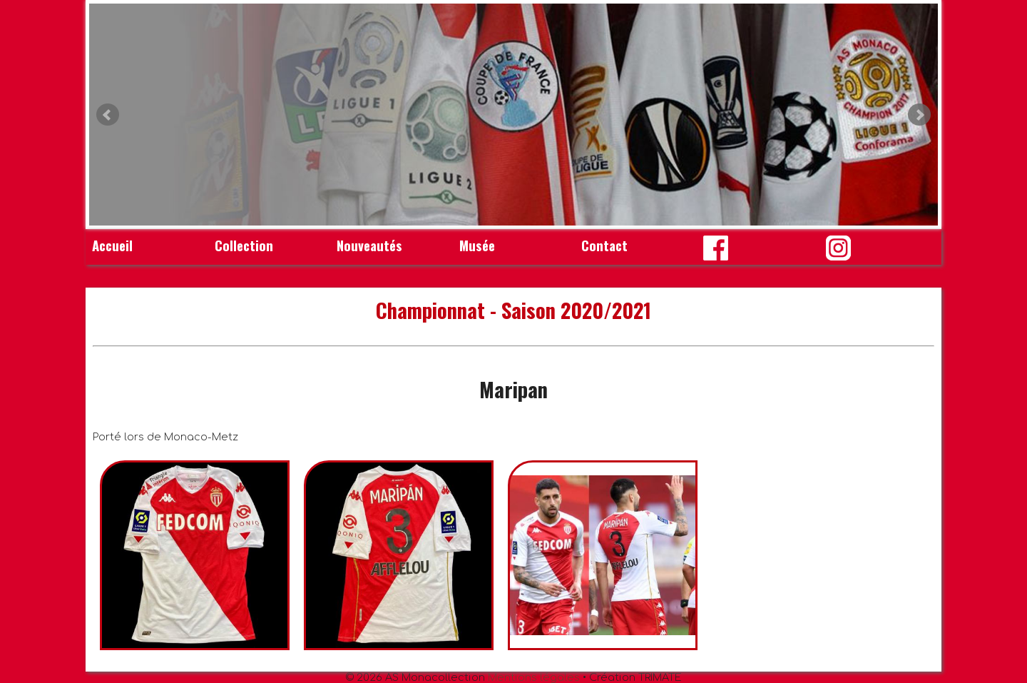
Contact (604, 245)
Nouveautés (369, 245)
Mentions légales (534, 677)
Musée (477, 245)
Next (919, 114)
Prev (107, 114)
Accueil (112, 245)
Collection (244, 245)
